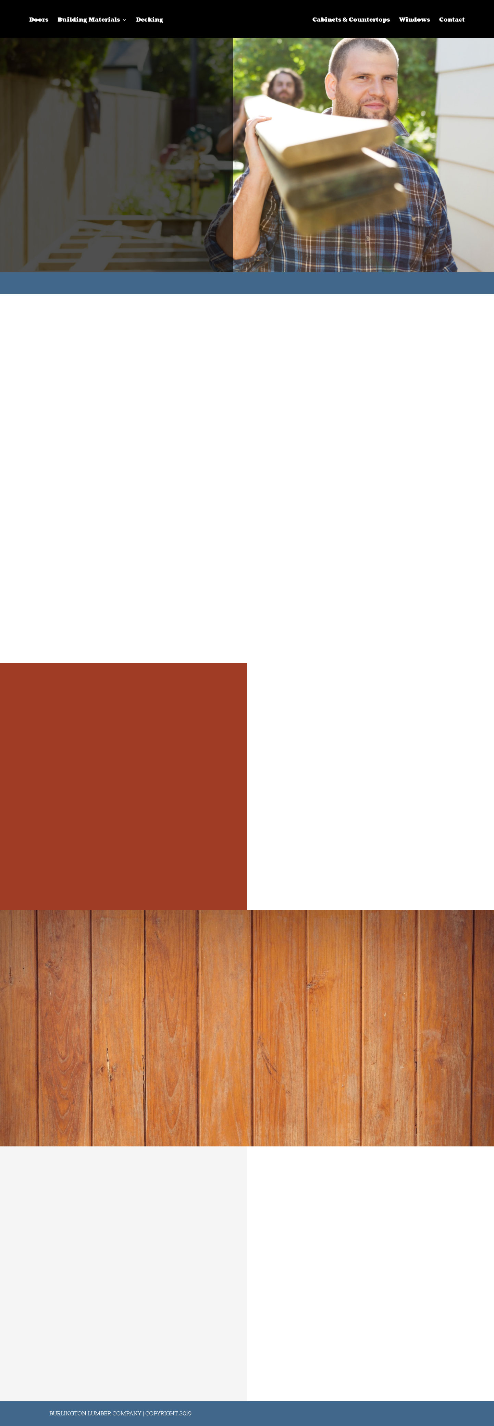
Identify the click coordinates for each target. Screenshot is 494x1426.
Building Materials (89, 20)
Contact (452, 20)
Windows (414, 20)
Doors (38, 20)
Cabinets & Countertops (351, 20)
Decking (149, 20)
